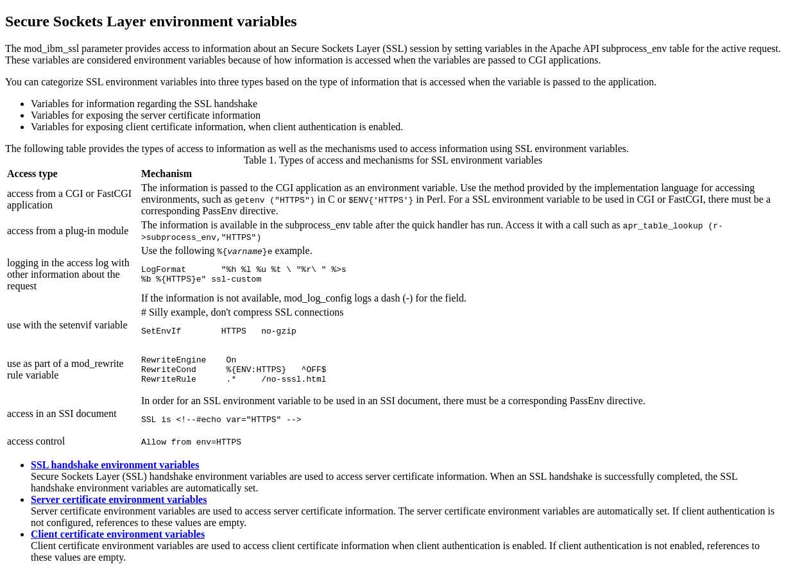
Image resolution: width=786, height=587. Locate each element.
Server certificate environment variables (119, 512)
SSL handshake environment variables (115, 478)
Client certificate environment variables (118, 547)
